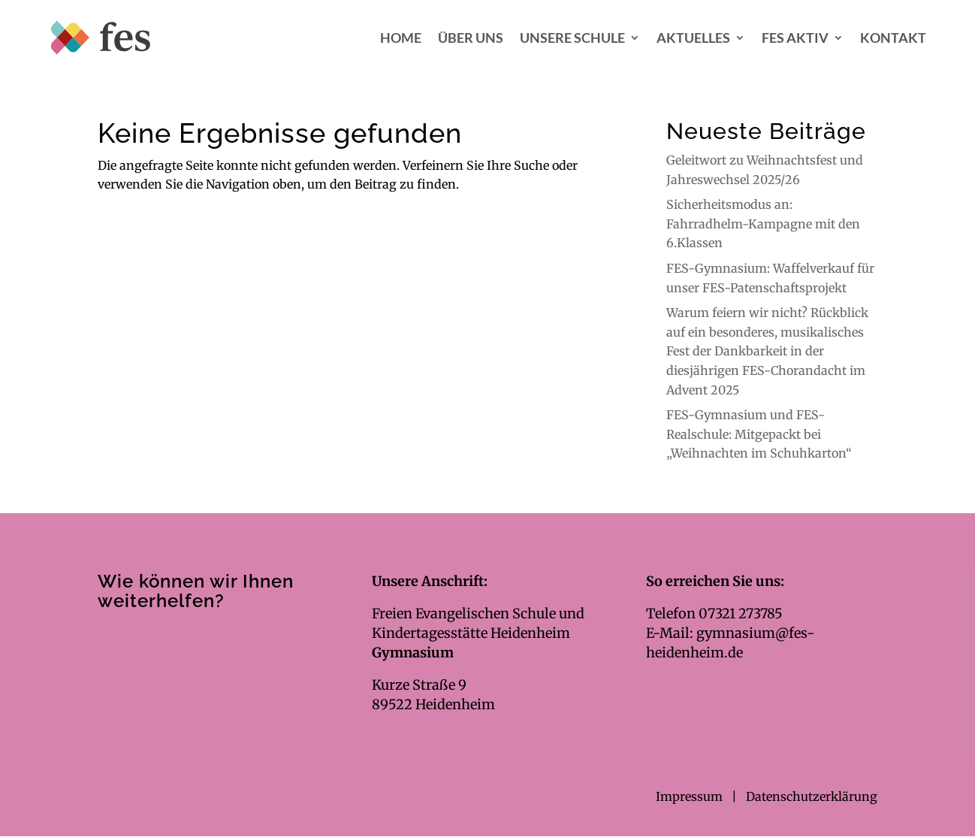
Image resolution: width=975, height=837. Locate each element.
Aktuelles (693, 37)
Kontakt (893, 37)
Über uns (470, 37)
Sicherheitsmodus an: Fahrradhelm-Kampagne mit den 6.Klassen (763, 223)
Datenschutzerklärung (811, 796)
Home (400, 37)
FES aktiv (795, 37)
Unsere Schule (572, 37)
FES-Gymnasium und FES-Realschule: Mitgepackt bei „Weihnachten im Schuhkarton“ (759, 434)
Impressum (691, 796)
